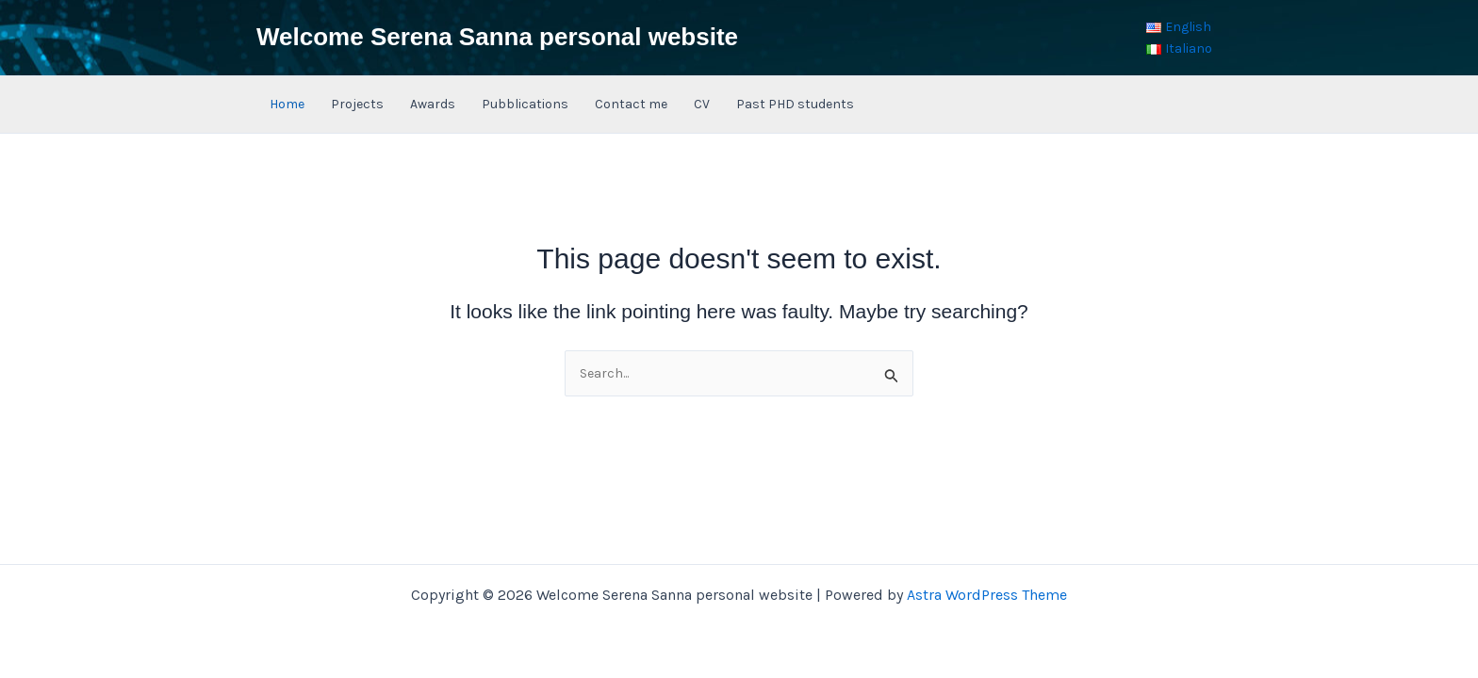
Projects (357, 104)
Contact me (631, 104)
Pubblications (525, 104)
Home (287, 104)
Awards (432, 104)
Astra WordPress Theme (987, 595)
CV (702, 104)
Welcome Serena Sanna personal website (497, 37)
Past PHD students (795, 104)
